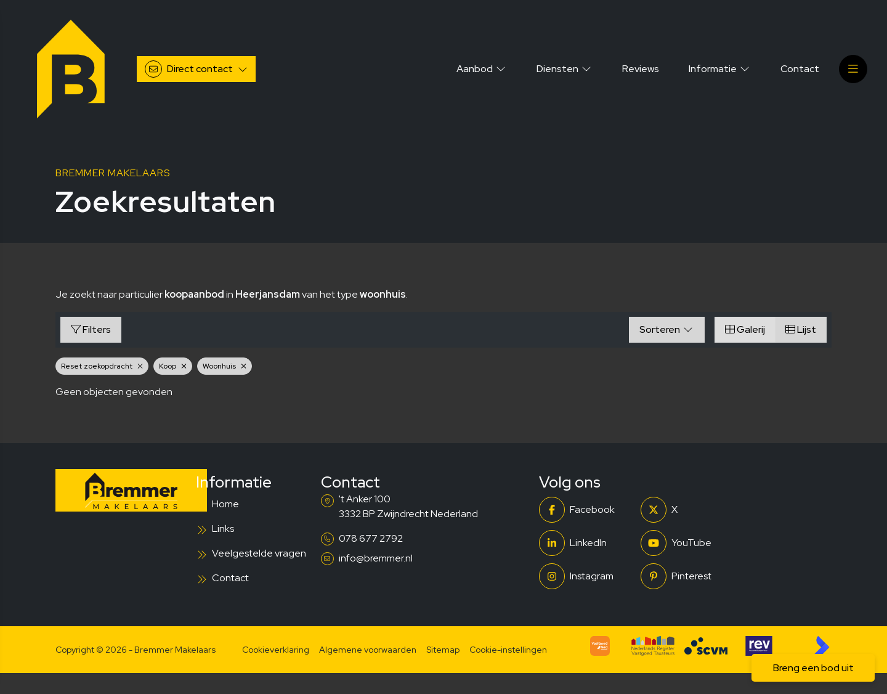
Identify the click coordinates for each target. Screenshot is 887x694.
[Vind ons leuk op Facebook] (586, 510)
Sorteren (666, 329)
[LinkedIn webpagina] (586, 543)
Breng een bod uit (813, 667)
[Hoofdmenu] (853, 69)
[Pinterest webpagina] (688, 576)
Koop (173, 366)
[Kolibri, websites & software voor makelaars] (822, 646)
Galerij (745, 329)
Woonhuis (224, 366)
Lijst (800, 329)
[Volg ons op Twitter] (688, 510)
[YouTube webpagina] (688, 543)
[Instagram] (586, 576)
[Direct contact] (196, 69)
